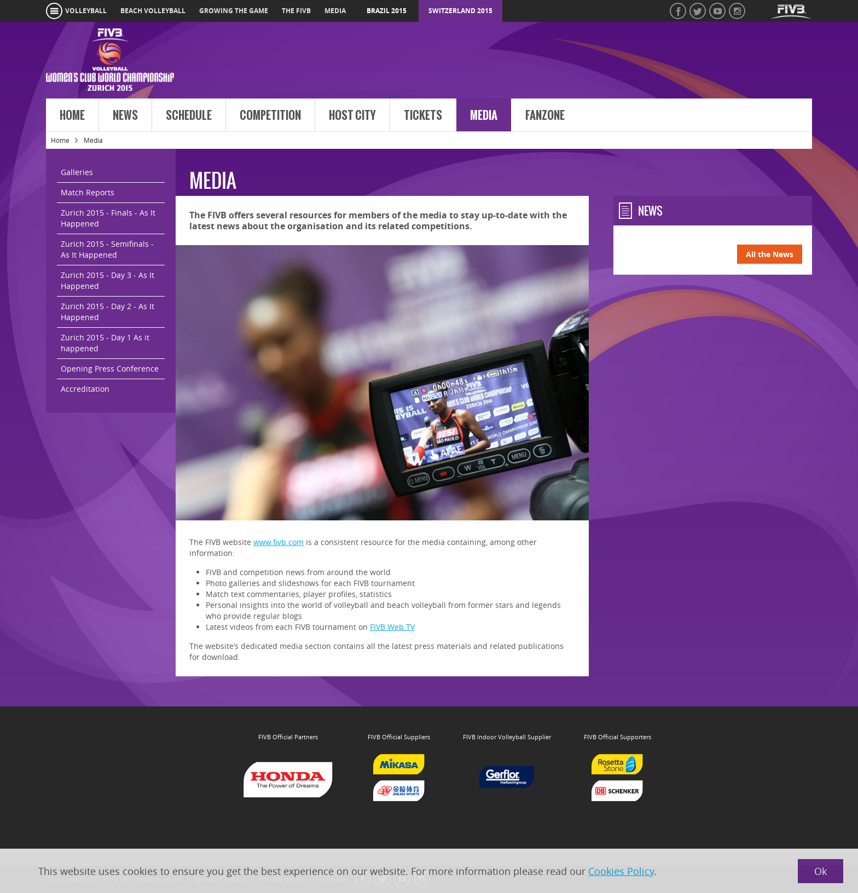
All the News (769, 254)
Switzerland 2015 (460, 10)
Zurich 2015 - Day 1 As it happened (105, 342)
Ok (820, 871)
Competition (270, 115)
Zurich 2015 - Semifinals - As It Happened (107, 249)
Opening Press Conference (110, 368)
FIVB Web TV (392, 627)
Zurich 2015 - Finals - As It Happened (108, 218)
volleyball (86, 10)
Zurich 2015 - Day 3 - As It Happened (107, 280)
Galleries (77, 172)
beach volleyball (152, 10)
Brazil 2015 (387, 10)
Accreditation (85, 389)
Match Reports (87, 192)
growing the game (233, 10)
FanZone (545, 115)
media (335, 10)
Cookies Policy (621, 871)
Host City (352, 115)
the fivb (296, 10)
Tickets (423, 115)
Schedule (189, 115)
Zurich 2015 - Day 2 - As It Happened (107, 311)
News (125, 115)
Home (72, 115)
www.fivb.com (278, 542)
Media (483, 115)
